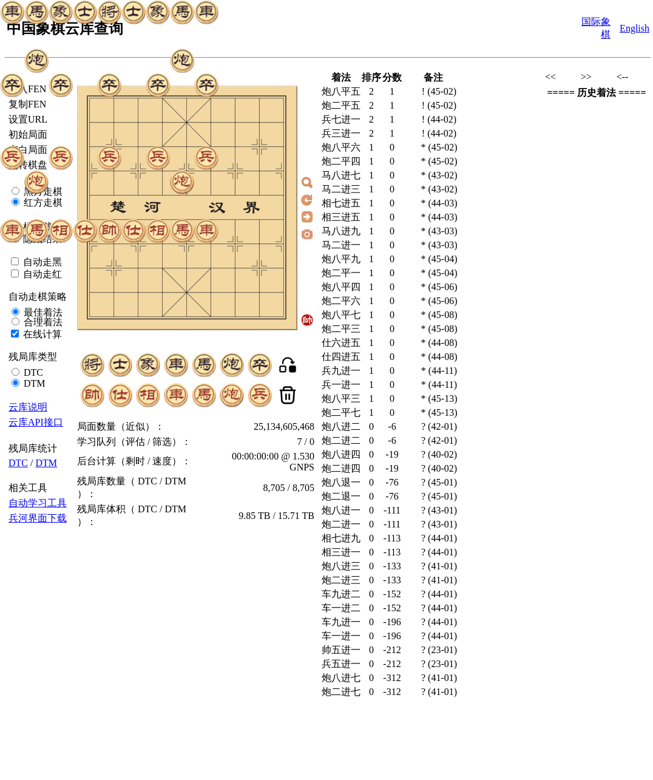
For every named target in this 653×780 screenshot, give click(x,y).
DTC (32, 372)
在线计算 (41, 334)
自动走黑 (41, 262)
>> (586, 77)
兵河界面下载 (37, 518)
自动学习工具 (37, 503)
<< (550, 77)
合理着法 (42, 322)
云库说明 (27, 407)
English (634, 28)
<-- (622, 77)
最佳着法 (42, 312)
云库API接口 (35, 422)
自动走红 (41, 274)
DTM (33, 383)
